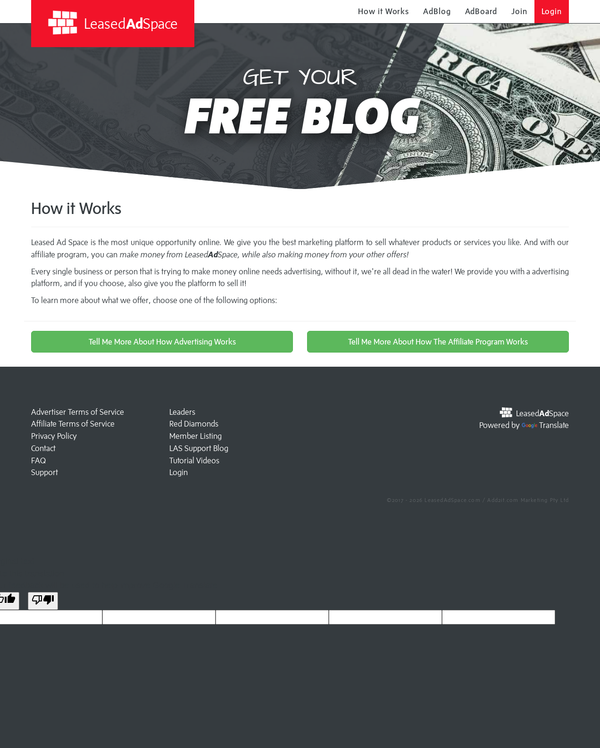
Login (552, 11)
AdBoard (481, 11)
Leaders (182, 412)
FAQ (38, 460)
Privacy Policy (54, 436)
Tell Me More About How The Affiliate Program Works (438, 341)
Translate (545, 425)
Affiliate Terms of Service (73, 423)
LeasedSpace (112, 23)
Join (519, 11)
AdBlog (436, 11)
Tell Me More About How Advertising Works (162, 341)
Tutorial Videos (194, 460)
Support (44, 472)
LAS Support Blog (198, 448)
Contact (43, 448)
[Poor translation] (43, 601)
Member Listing (195, 436)
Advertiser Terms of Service (77, 412)
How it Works (383, 11)
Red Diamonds (193, 423)
